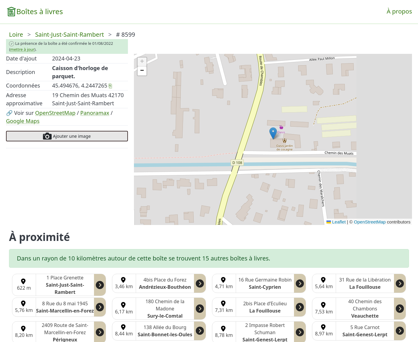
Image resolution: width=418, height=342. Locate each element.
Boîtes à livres (39, 11)
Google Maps (23, 121)
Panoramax (94, 112)
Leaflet (336, 221)
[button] (273, 133)
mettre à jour (22, 49)
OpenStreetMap (55, 112)
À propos (399, 11)
